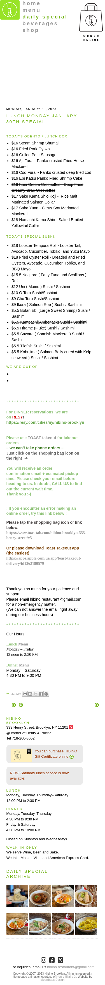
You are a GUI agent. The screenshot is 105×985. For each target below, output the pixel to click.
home (31, 3)
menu (31, 10)
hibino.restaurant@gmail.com (70, 967)
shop (30, 30)
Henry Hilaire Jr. (66, 976)
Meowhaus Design (52, 979)
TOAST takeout (42, 438)
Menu (23, 644)
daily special (45, 17)
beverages (40, 23)
